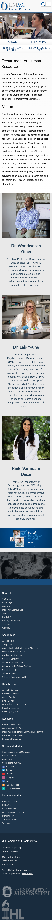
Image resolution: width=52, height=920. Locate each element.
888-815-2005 (27, 874)
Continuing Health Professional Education (20, 648)
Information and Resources (13, 49)
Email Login (7, 603)
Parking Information (11, 621)
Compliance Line (9, 801)
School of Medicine (10, 670)
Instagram (8, 777)
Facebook (8, 767)
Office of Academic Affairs (13, 652)
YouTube (7, 774)
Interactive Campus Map (12, 610)
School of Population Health (14, 677)
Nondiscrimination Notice (13, 812)
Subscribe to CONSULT (12, 763)
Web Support (7, 823)
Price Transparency (10, 708)
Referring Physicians (11, 712)
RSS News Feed (10, 785)
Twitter (7, 770)
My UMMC (6, 617)
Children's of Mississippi (12, 694)
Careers (13, 41)
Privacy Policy (8, 816)
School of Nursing (10, 673)
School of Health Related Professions (18, 666)
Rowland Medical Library (13, 655)
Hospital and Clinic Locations (14, 704)
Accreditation (8, 641)
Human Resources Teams (39, 49)
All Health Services (10, 690)
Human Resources (20, 9)
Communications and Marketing (16, 752)
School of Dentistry (10, 659)
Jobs (4, 613)
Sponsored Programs (11, 739)
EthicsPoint (7, 805)
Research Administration (13, 736)
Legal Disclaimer (9, 809)
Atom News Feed (11, 788)
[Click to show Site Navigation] (48, 4)
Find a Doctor (8, 701)
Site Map (6, 624)
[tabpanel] (26, 25)
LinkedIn (7, 781)
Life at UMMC (38, 41)
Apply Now (7, 645)
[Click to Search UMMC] (43, 4)
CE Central (6, 599)
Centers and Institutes (11, 725)
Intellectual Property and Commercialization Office (23, 732)
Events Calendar (9, 756)
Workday (6, 628)
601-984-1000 (25, 870)
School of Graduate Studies (14, 663)
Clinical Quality (8, 697)
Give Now (6, 606)
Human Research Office (12, 728)
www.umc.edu (7, 864)
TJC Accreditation (9, 820)
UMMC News (7, 759)
